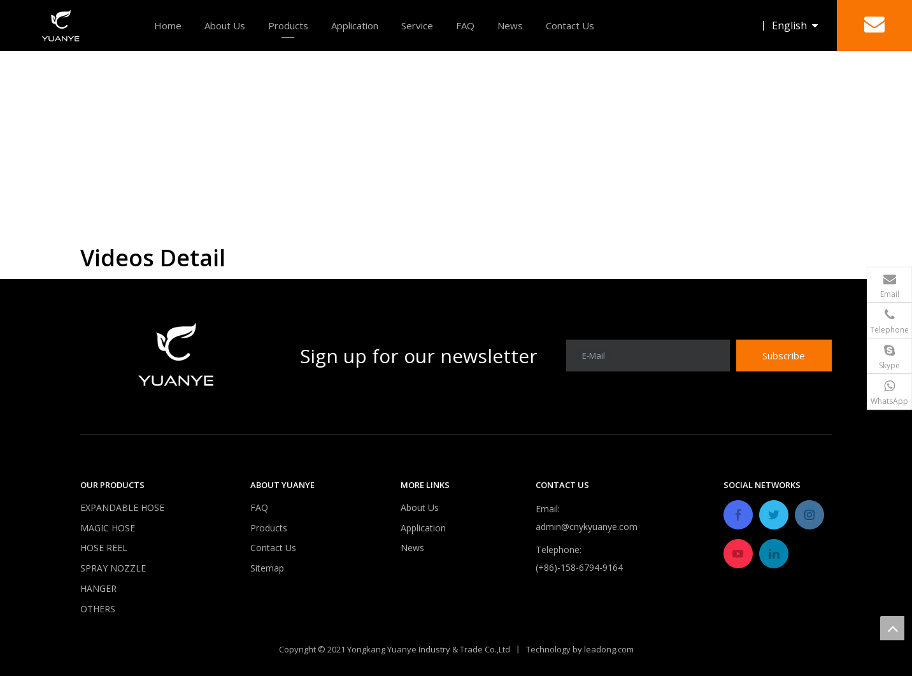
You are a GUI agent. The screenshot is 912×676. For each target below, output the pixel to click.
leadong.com (609, 648)
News (510, 25)
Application (354, 25)
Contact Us (570, 25)
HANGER (98, 588)
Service (417, 25)
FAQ (465, 25)
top (892, 628)
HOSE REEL (103, 548)
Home (168, 25)
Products (288, 25)
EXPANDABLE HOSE (122, 507)
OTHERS (97, 609)
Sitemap (267, 568)
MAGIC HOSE (107, 528)
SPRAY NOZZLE (113, 568)
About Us (224, 25)
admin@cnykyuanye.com (587, 527)
